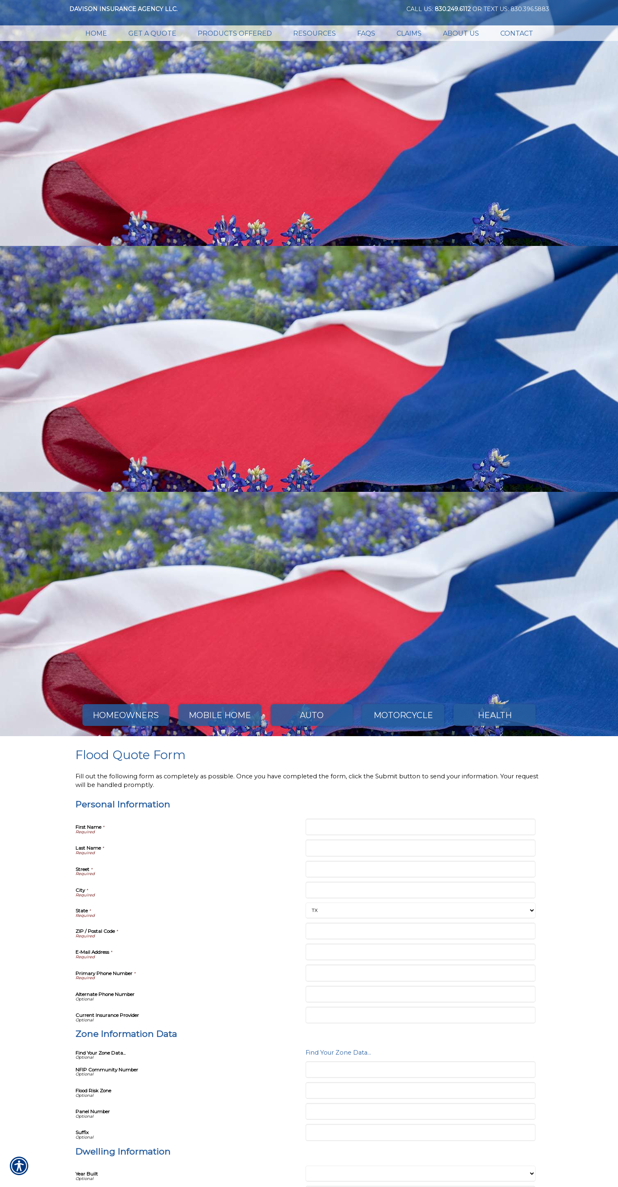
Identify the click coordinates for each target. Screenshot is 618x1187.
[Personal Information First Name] (421, 827)
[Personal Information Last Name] (421, 847)
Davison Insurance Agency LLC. (123, 9)
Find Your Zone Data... (338, 1052)
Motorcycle (403, 715)
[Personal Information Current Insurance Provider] (421, 1015)
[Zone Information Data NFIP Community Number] (421, 1069)
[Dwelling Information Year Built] (421, 1174)
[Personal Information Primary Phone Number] (421, 972)
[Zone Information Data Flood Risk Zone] (421, 1090)
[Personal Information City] (421, 890)
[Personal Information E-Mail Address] (421, 952)
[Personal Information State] (421, 911)
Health (495, 715)
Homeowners (126, 715)
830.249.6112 (453, 9)
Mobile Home (220, 715)
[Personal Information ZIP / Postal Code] (421, 931)
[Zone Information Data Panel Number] (421, 1111)
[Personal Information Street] (421, 869)
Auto (312, 715)
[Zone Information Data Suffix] (421, 1132)
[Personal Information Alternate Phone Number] (421, 994)
